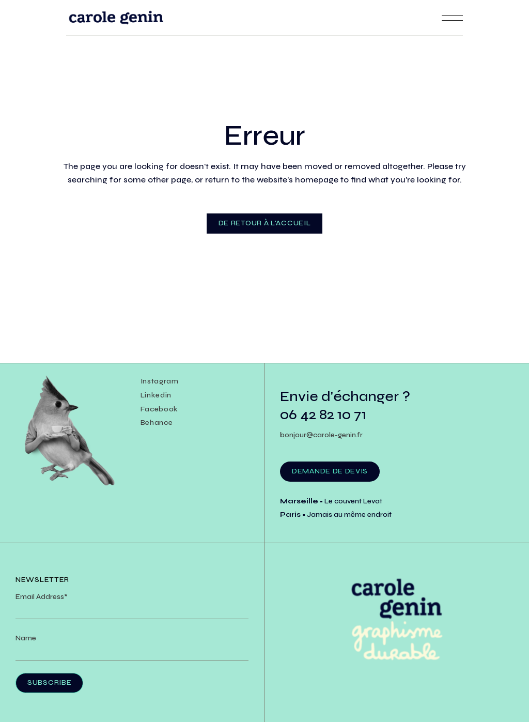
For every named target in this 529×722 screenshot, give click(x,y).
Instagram (160, 381)
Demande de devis (330, 471)
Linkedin (156, 395)
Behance (157, 422)
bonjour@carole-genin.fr (321, 435)
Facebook (160, 409)
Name (25, 638)
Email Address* (41, 596)
